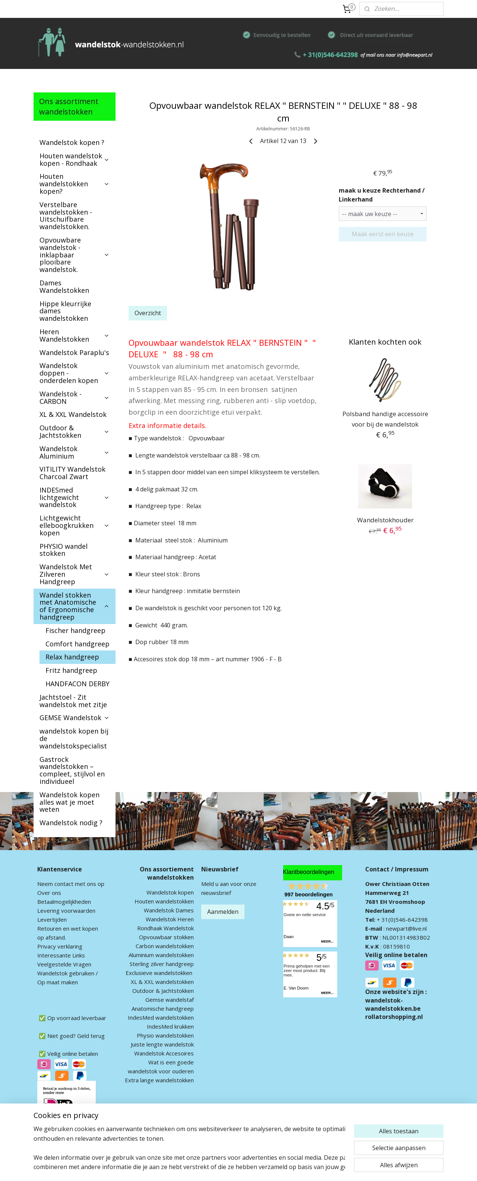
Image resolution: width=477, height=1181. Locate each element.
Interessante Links (61, 955)
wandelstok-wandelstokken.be (393, 1004)
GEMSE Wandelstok (75, 717)
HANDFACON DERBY (77, 683)
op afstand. (51, 937)
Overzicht (148, 313)
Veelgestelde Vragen (64, 964)
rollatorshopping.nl (394, 1017)
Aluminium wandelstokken (161, 955)
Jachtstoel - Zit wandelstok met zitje (73, 701)
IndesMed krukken (170, 1026)
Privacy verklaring (59, 946)
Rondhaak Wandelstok (165, 928)
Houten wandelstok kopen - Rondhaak (75, 159)
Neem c (47, 883)
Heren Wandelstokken (75, 335)
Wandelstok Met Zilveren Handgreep (75, 574)
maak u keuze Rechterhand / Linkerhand (382, 194)
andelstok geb (60, 973)
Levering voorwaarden (66, 910)
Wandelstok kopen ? (72, 142)
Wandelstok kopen (170, 892)
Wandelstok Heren (170, 919)
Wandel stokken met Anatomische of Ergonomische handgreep (75, 605)
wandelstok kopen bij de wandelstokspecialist (74, 738)
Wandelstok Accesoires (164, 1053)
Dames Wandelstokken (64, 286)
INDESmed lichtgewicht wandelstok (75, 497)
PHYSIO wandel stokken (64, 550)
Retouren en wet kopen (67, 928)
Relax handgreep (72, 656)
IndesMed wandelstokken (161, 1017)
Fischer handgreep (75, 630)
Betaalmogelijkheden (64, 901)
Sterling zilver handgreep (162, 964)
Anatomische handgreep (163, 1008)
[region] (189, 1148)
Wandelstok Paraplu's (74, 352)
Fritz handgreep (71, 670)
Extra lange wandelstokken (159, 1080)
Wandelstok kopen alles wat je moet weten (69, 802)
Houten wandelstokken (164, 901)
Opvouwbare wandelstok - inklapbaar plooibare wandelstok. (75, 254)
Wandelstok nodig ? (71, 822)
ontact (65, 883)
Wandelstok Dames (169, 910)
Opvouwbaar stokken (166, 937)
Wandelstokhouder (385, 520)
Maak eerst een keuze (383, 234)
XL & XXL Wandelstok (73, 414)
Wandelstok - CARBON (75, 397)
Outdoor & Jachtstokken (75, 431)
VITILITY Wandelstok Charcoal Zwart (72, 473)
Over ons (49, 892)
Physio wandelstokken (165, 1035)
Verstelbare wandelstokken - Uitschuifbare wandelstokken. (66, 215)
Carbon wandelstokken (165, 946)
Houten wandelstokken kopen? (75, 184)
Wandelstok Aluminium (75, 452)
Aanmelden (222, 912)
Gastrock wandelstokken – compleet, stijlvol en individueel (72, 770)
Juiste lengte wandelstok (162, 1044)
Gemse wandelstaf (169, 999)
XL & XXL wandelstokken (162, 981)
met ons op (88, 883)
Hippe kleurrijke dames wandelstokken (65, 311)
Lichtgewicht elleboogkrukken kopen (75, 525)
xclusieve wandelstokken (160, 972)
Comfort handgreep (77, 643)
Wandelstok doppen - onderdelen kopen (75, 373)
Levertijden (52, 919)
